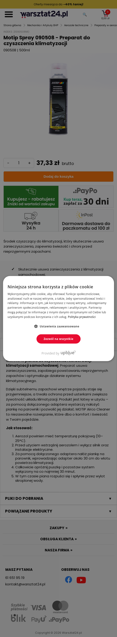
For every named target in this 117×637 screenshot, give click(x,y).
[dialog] (58, 318)
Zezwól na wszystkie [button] (58, 339)
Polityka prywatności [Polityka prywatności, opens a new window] (82, 317)
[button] (58, 326)
